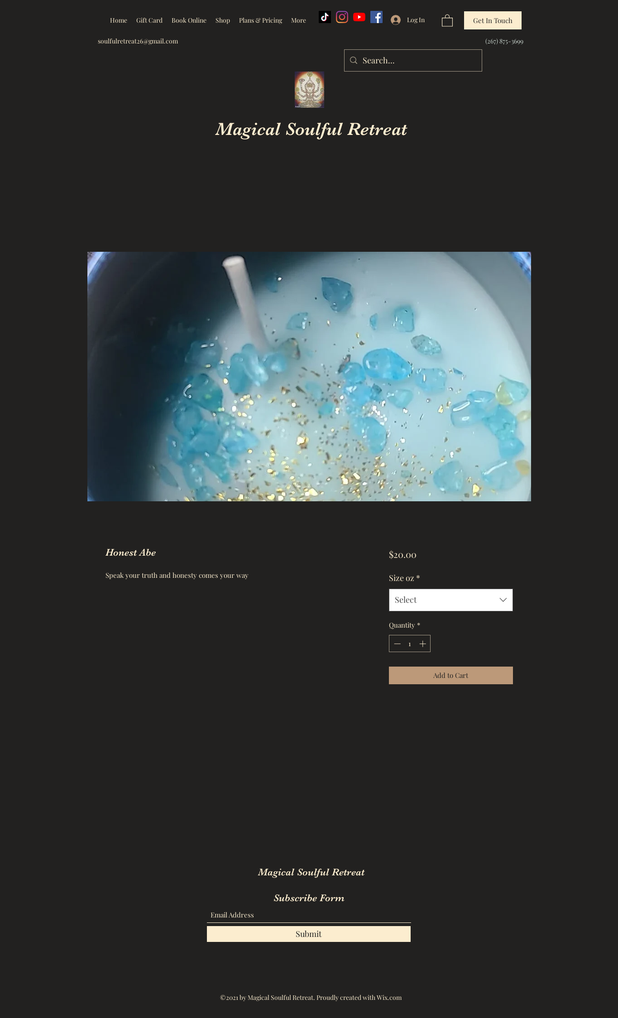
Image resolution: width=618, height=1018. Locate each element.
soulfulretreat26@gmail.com (138, 41)
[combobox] (451, 600)
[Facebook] (376, 17)
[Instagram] (342, 17)
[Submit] (309, 934)
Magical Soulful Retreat (311, 129)
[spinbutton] (409, 643)
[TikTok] (325, 17)
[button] (447, 20)
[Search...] (413, 61)
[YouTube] (359, 17)
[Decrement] (396, 643)
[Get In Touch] (493, 20)
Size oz (404, 577)
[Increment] (423, 643)
